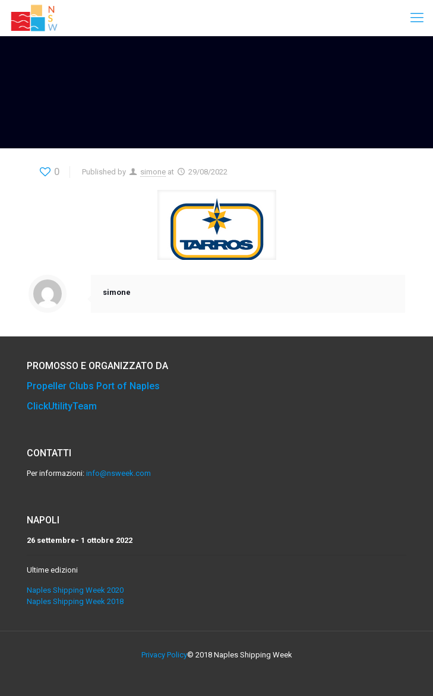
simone (153, 171)
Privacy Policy (164, 654)
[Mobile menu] (417, 18)
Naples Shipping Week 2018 (75, 601)
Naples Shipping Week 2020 (75, 590)
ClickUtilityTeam (62, 406)
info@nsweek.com (118, 473)
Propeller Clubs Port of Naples (93, 386)
